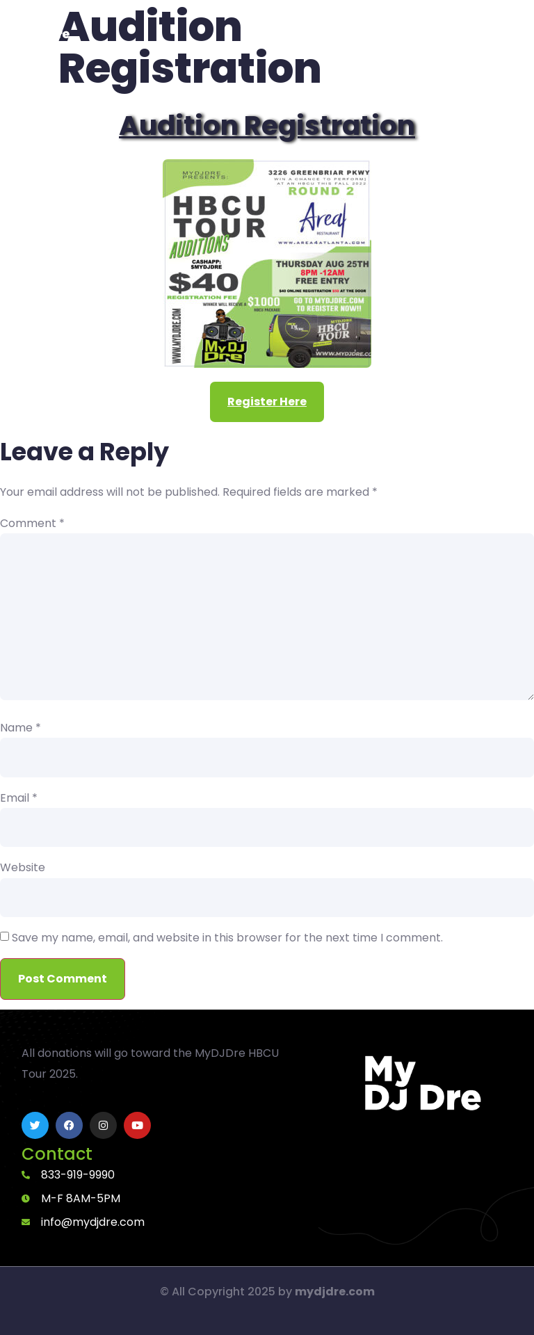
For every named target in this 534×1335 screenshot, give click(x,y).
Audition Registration (267, 125)
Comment (32, 523)
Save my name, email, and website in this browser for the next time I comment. (227, 938)
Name (20, 728)
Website (22, 867)
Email (19, 798)
